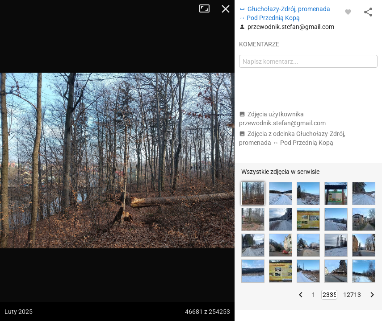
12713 (352, 294)
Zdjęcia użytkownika (282, 119)
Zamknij (226, 9)
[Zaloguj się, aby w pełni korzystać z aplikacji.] (348, 11)
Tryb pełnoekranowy (208, 9)
